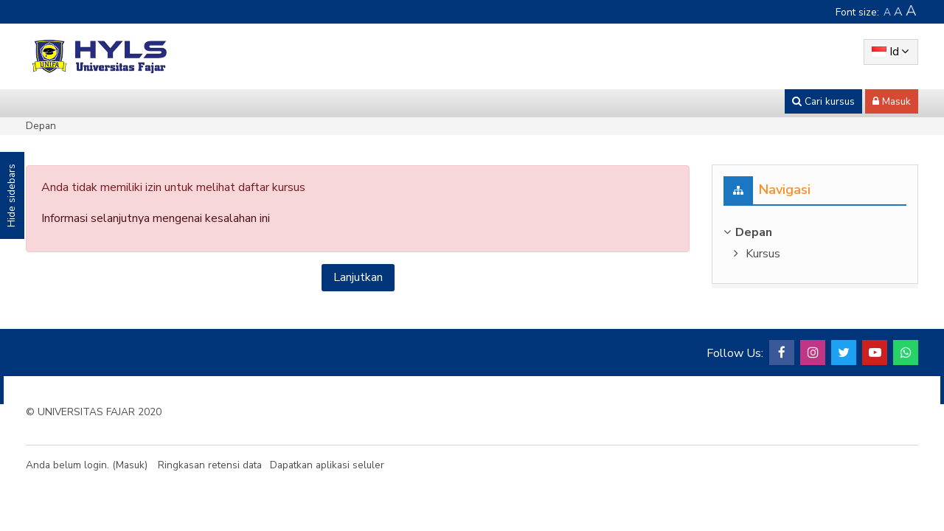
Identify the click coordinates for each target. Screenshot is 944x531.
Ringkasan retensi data (210, 465)
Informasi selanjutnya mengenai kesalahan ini (155, 218)
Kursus (763, 254)
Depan (41, 126)
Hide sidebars (11, 195)
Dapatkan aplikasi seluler (327, 465)
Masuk (130, 465)
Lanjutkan (358, 277)
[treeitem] (814, 232)
